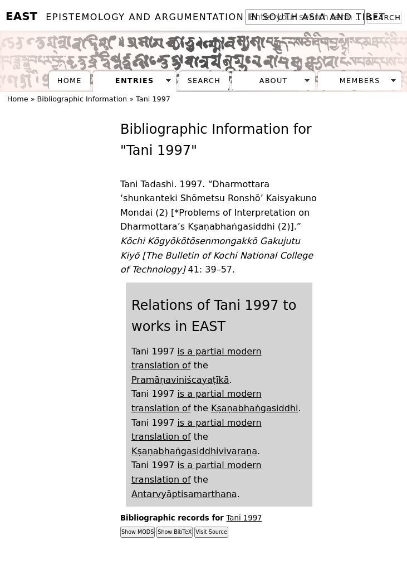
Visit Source (211, 532)
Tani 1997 (244, 518)
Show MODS (137, 532)
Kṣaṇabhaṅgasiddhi (254, 408)
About (273, 80)
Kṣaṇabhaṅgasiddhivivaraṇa (194, 451)
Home (69, 80)
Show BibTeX (175, 532)
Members (360, 80)
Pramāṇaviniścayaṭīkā (180, 379)
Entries (134, 80)
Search (204, 80)
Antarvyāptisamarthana (184, 494)
